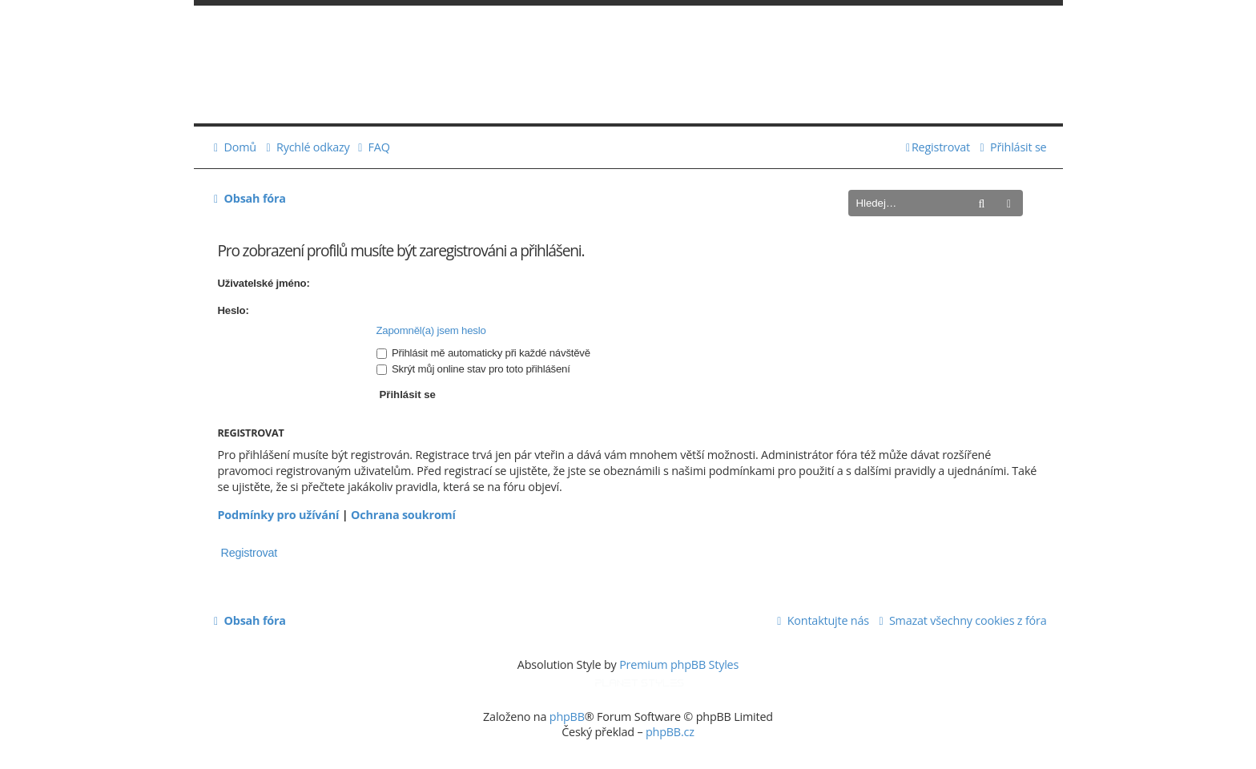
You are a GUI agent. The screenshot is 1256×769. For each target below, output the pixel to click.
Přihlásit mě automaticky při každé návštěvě (483, 353)
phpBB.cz (670, 731)
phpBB (567, 716)
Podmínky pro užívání (279, 514)
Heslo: (233, 310)
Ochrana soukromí (403, 514)
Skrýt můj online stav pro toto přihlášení (473, 369)
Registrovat (249, 552)
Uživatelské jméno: (264, 283)
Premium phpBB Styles (679, 664)
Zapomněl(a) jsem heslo (431, 330)
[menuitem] (233, 147)
